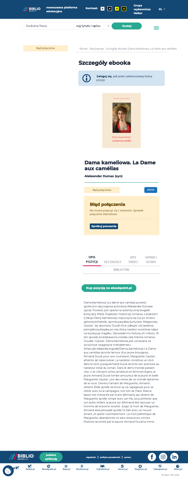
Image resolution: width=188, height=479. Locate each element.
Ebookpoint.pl (49, 467)
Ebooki (84, 48)
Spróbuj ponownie (103, 226)
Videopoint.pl (160, 467)
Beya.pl (66, 467)
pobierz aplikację (51, 457)
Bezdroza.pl (82, 467)
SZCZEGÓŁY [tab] (112, 262)
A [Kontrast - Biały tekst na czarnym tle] (110, 8)
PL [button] (161, 9)
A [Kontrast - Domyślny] (103, 8)
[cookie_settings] (8, 470)
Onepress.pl (141, 467)
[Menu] (156, 28)
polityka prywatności (110, 457)
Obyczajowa (96, 48)
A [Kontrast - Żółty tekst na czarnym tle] (124, 8)
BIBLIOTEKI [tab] (121, 270)
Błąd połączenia (45, 48)
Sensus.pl (122, 467)
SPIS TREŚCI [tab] (133, 259)
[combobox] (95, 26)
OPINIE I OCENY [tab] (151, 259)
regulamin (91, 457)
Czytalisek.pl (102, 467)
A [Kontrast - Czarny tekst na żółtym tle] (117, 8)
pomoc (127, 457)
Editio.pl (178, 467)
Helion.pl (30, 467)
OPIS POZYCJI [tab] (92, 259)
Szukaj (126, 26)
